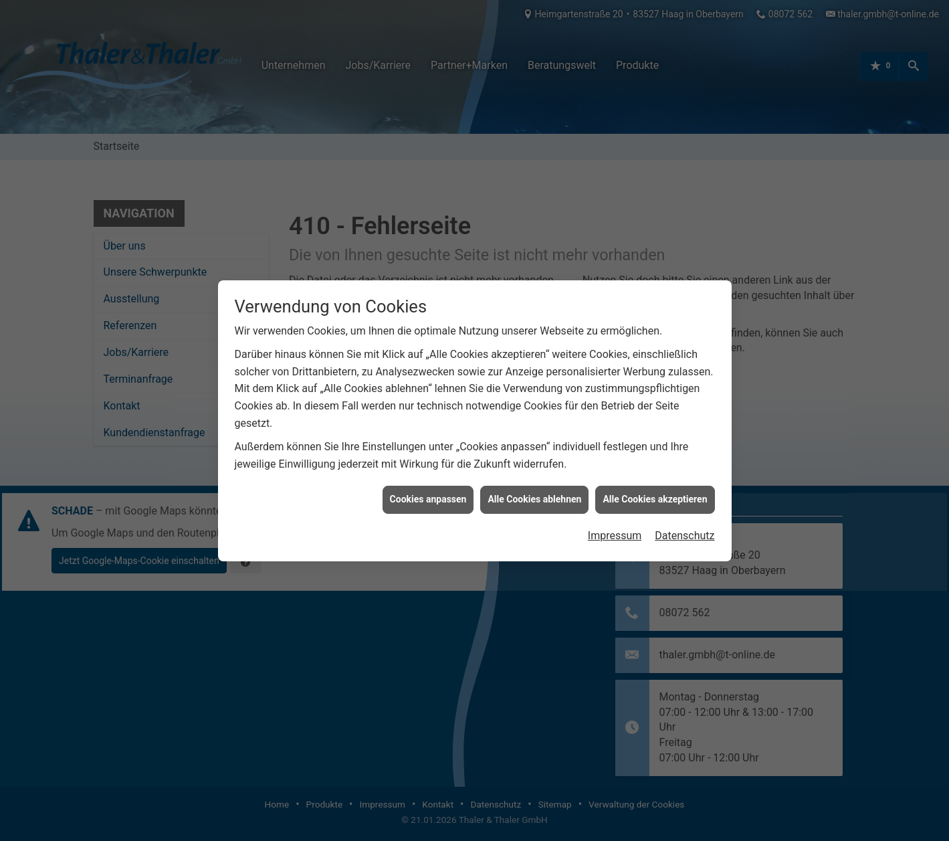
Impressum (615, 529)
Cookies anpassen (428, 492)
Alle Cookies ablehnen (534, 492)
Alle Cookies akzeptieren (655, 492)
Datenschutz (684, 529)
